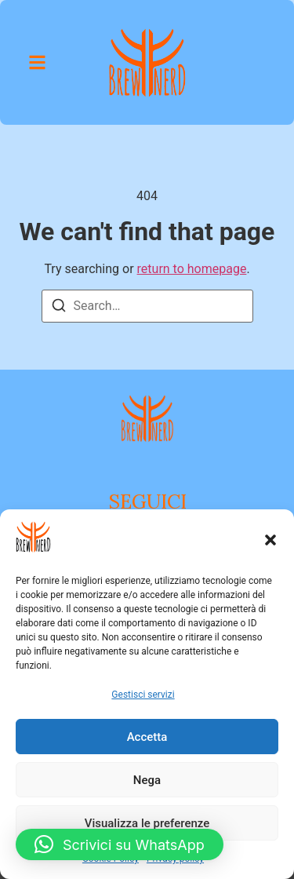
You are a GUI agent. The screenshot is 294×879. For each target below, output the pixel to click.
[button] (270, 540)
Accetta (147, 737)
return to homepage (192, 268)
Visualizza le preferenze (147, 823)
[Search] (58, 308)
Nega (147, 780)
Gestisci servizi (142, 694)
